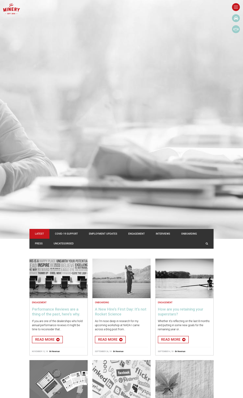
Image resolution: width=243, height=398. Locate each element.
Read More (47, 339)
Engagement (136, 233)
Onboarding (189, 233)
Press (39, 243)
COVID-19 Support (66, 233)
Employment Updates (103, 233)
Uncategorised (64, 243)
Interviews (163, 233)
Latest (39, 233)
